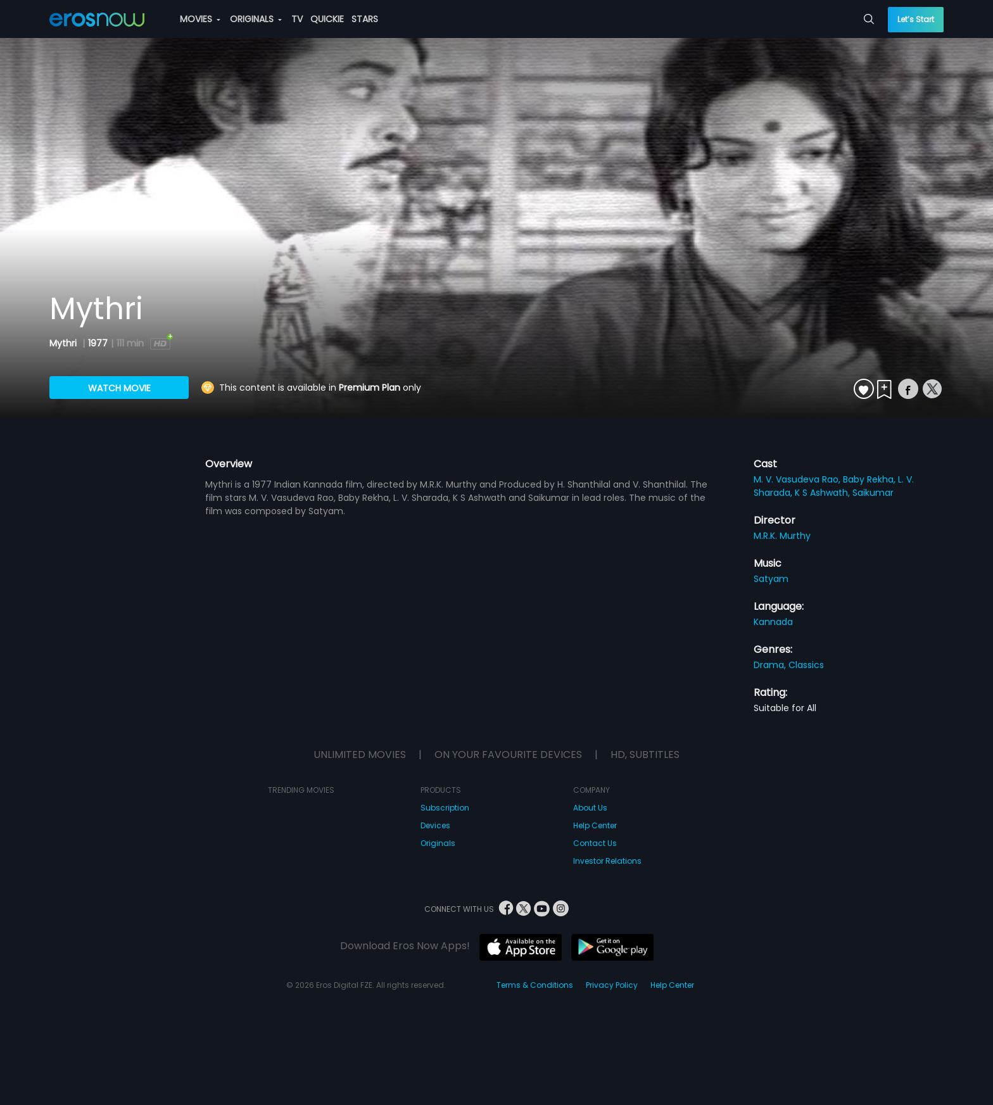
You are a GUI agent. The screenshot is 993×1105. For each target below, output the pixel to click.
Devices (435, 825)
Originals (438, 843)
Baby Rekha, (870, 479)
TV (297, 19)
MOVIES (200, 19)
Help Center (595, 825)
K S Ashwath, (823, 492)
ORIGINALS (256, 19)
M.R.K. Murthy (782, 535)
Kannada (773, 622)
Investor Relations (607, 861)
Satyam (771, 578)
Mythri (64, 343)
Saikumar (873, 492)
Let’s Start (915, 19)
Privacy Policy (612, 985)
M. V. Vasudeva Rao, (798, 479)
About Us (590, 807)
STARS (364, 19)
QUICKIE (327, 19)
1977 (98, 343)
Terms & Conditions (534, 985)
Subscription (445, 807)
